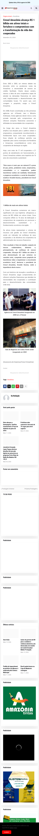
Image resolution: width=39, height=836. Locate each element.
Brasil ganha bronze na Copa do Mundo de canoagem (28, 668)
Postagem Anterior (8, 489)
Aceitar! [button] (6, 832)
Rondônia (16, 16)
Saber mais (13, 828)
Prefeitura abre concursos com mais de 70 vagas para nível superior (28, 426)
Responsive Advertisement (19, 48)
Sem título (6, 640)
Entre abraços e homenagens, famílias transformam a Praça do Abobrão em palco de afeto (10, 426)
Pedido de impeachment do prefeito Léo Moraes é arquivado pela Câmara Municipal (10, 669)
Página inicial (7, 16)
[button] (2, 8)
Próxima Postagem (31, 489)
